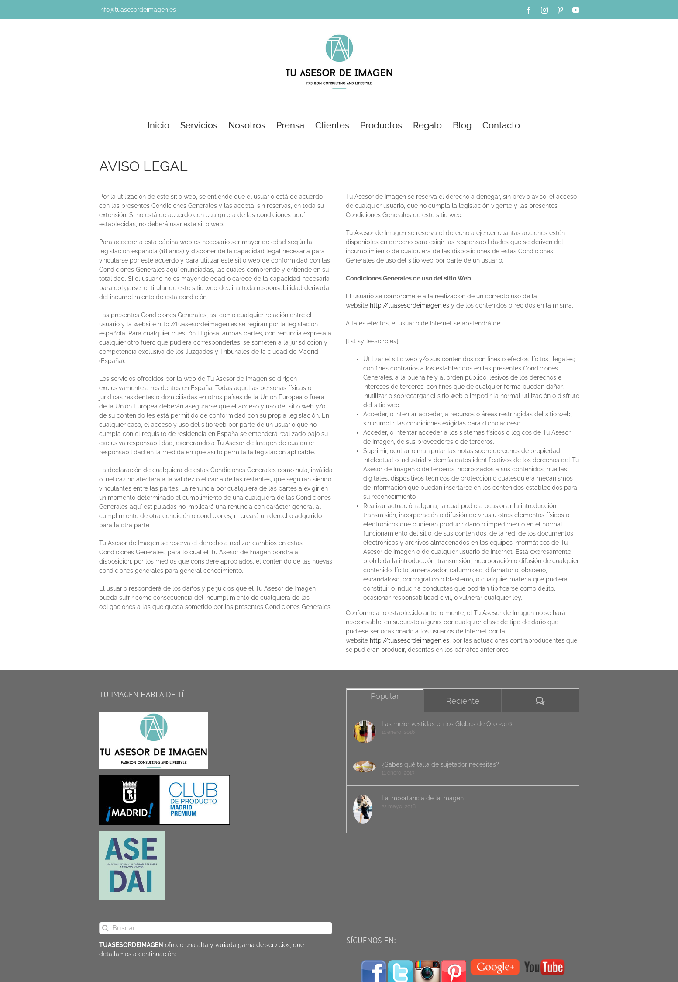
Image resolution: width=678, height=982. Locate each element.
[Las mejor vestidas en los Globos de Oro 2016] (364, 731)
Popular (385, 696)
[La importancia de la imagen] (364, 809)
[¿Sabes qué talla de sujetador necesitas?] (364, 766)
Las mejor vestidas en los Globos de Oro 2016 (447, 723)
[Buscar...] (215, 928)
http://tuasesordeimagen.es (409, 305)
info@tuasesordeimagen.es (137, 9)
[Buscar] (105, 928)
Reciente (462, 700)
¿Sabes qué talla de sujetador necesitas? (440, 764)
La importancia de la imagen (423, 798)
